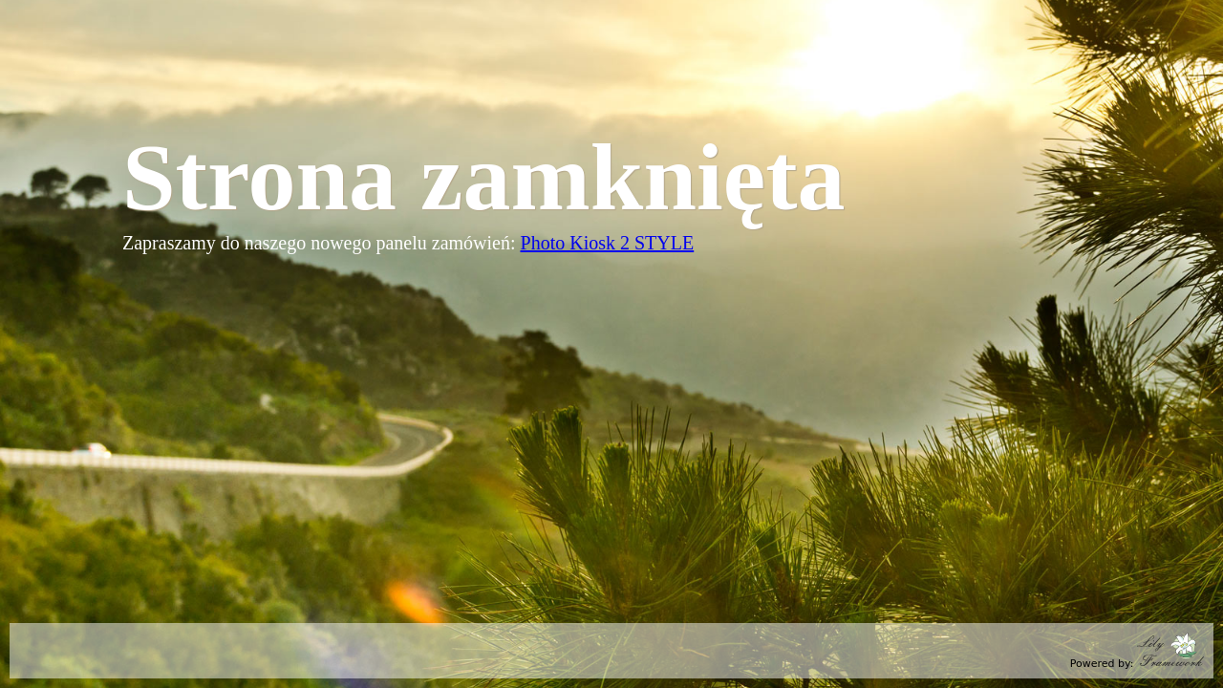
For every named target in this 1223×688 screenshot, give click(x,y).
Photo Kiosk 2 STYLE (608, 242)
